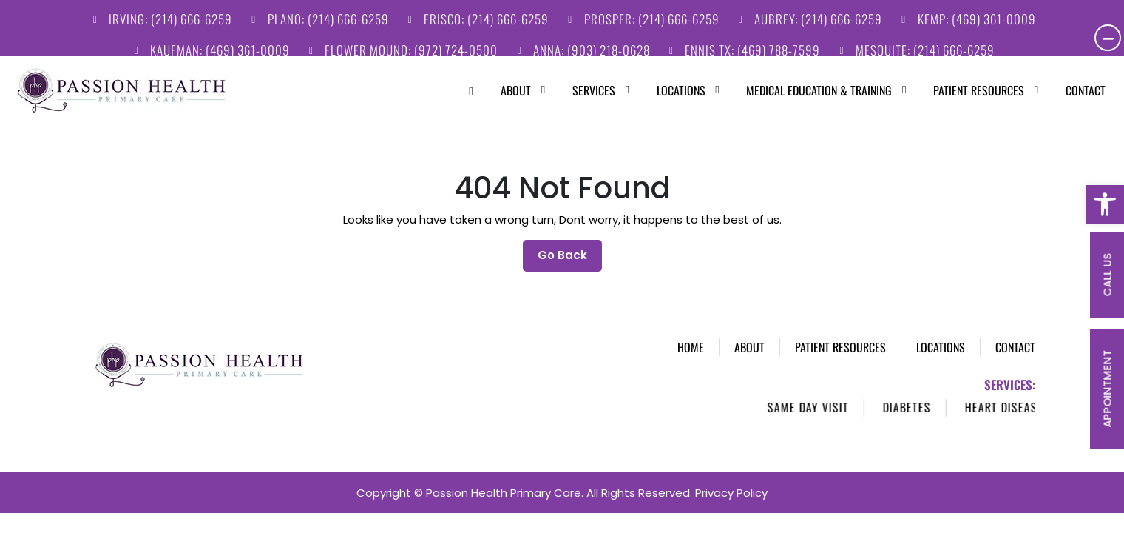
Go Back (570, 240)
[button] (1105, 204)
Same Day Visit (822, 395)
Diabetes (921, 395)
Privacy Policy (731, 481)
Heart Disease (1018, 395)
